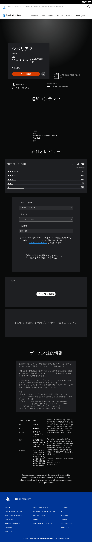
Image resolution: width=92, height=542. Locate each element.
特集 (43, 13)
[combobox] (46, 205)
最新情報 (44, 6)
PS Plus (28, 6)
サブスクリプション (64, 13)
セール (50, 13)
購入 (51, 6)
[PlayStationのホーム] (4, 6)
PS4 (21, 6)
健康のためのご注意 (53, 460)
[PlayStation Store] (12, 13)
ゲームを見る (80, 13)
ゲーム (9, 6)
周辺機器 (36, 6)
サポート (58, 6)
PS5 (16, 6)
